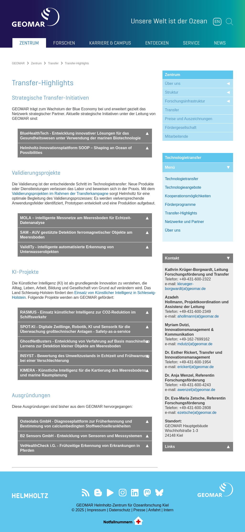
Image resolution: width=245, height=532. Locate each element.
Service (191, 43)
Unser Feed (86, 492)
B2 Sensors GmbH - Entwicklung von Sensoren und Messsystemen (84, 436)
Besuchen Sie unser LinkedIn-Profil (134, 492)
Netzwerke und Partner (184, 222)
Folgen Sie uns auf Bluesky (159, 492)
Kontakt (197, 258)
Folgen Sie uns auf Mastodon (147, 492)
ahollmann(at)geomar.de (198, 316)
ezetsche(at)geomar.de (197, 412)
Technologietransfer (181, 179)
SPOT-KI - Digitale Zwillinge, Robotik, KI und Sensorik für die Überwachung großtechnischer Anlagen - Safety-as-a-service (84, 329)
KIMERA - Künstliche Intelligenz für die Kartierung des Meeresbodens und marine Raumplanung (84, 372)
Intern (168, 510)
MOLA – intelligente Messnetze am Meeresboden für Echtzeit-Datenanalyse (84, 220)
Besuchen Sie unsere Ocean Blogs (98, 492)
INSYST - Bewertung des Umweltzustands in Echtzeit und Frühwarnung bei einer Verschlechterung (84, 358)
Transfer (53, 63)
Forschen (64, 43)
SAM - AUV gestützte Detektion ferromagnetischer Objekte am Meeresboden (84, 234)
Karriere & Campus (110, 43)
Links (197, 447)
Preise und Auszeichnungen (188, 119)
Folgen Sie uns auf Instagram (122, 492)
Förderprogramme (180, 205)
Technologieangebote (183, 187)
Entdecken (157, 43)
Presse (139, 510)
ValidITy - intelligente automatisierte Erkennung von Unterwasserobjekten (84, 249)
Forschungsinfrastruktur (185, 101)
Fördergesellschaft (180, 128)
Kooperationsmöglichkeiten (188, 196)
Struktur (171, 92)
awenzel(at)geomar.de (196, 390)
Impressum (96, 510)
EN (217, 22)
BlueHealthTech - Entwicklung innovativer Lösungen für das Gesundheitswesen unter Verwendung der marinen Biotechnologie (84, 135)
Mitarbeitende (176, 136)
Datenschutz (119, 510)
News (220, 43)
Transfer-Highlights (181, 213)
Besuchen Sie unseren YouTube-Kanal (110, 492)
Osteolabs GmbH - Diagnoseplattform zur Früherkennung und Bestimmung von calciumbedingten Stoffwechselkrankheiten (84, 423)
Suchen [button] (229, 21)
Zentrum (29, 43)
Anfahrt (154, 510)
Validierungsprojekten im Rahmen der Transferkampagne (60, 194)
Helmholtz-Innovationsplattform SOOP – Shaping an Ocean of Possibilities (84, 150)
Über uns (172, 83)
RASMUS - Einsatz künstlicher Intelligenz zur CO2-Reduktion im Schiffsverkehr (84, 314)
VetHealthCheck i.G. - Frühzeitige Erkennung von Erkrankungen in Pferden (84, 448)
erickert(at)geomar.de (195, 367)
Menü (197, 167)
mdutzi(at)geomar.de (195, 344)
